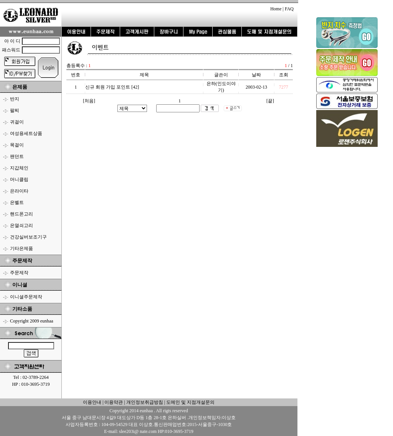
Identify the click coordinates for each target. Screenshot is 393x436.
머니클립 (19, 179)
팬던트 (17, 156)
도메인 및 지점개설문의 (190, 402)
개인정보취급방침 (144, 402)
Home (275, 9)
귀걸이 (17, 122)
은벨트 (17, 202)
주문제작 (19, 272)
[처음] (89, 101)
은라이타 (19, 191)
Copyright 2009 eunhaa (31, 321)
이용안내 (92, 402)
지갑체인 (19, 168)
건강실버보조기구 (28, 237)
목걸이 (17, 145)
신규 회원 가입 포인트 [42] (112, 87)
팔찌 (14, 110)
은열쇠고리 (21, 225)
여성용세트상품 (26, 133)
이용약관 (113, 402)
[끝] (270, 101)
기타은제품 (21, 248)
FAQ (289, 9)
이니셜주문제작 (26, 296)
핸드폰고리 (21, 214)
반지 (14, 99)
